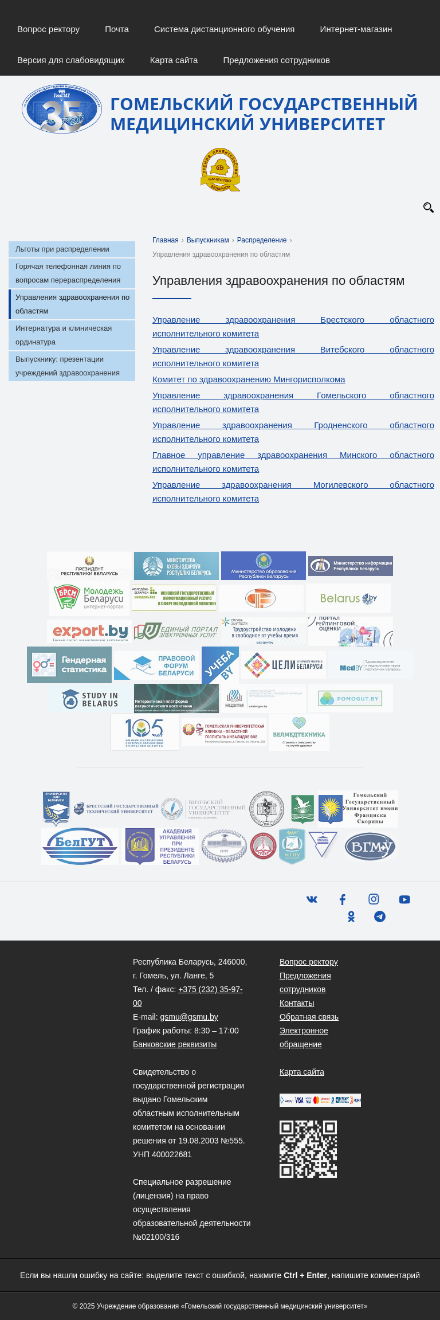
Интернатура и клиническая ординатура (63, 335)
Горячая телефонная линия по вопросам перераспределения (68, 273)
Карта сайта (174, 60)
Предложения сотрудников (277, 60)
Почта (117, 29)
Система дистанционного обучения (224, 29)
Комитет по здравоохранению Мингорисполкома (248, 379)
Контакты (297, 1003)
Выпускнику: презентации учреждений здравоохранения (67, 366)
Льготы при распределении (62, 249)
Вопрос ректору (48, 29)
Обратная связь (309, 1016)
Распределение (262, 240)
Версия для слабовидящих (71, 60)
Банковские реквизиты (175, 1044)
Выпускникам (208, 240)
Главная (165, 240)
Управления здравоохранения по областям (72, 304)
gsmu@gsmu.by (189, 1016)
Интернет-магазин (356, 29)
